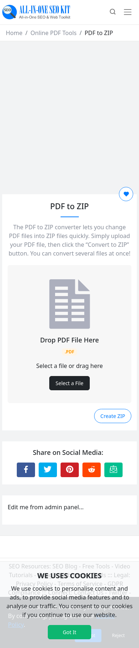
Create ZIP (112, 416)
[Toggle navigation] (128, 12)
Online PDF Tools (53, 33)
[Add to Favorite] (126, 194)
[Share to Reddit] (91, 470)
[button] (113, 12)
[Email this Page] (113, 470)
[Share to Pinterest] (70, 470)
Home (14, 33)
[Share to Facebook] (26, 470)
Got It (69, 632)
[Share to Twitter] (48, 470)
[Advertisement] (68, 113)
